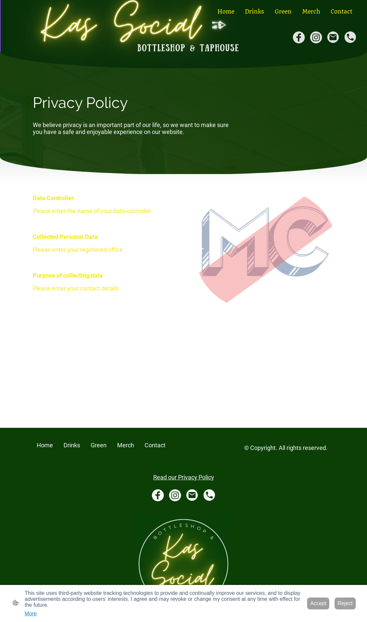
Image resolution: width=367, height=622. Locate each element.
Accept (318, 603)
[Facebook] (299, 37)
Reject (345, 603)
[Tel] (350, 37)
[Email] (333, 37)
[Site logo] (183, 562)
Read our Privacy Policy (183, 477)
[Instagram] (316, 37)
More (31, 613)
